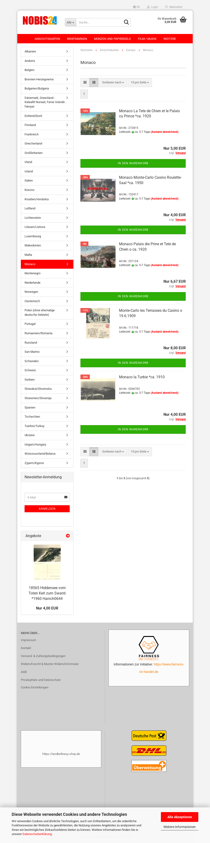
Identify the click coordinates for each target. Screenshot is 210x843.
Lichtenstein (33, 217)
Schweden (32, 361)
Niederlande (32, 282)
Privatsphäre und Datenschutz (41, 680)
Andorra (30, 61)
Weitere (169, 39)
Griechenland (33, 143)
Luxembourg (33, 236)
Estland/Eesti (33, 116)
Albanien (30, 51)
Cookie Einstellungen (34, 687)
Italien (29, 180)
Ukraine (30, 435)
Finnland (30, 125)
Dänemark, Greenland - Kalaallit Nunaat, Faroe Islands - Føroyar (45, 102)
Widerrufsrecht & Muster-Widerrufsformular (50, 664)
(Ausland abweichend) (164, 132)
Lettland (30, 208)
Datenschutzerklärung (37, 834)
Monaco (30, 264)
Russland (31, 342)
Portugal (30, 324)
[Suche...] (70, 22)
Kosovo (29, 190)
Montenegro (32, 273)
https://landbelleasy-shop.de (61, 754)
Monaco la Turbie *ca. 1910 (142, 377)
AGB (24, 672)
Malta (28, 254)
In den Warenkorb (133, 163)
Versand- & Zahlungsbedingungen (43, 656)
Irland (28, 162)
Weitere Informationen (179, 827)
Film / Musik (147, 39)
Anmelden (47, 508)
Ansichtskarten (47, 39)
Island (29, 171)
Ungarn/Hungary (35, 444)
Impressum (28, 640)
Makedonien (33, 245)
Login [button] (152, 7)
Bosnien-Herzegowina (39, 79)
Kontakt (26, 648)
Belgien (29, 70)
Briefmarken (77, 39)
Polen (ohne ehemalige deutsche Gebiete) (40, 312)
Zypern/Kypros (34, 463)
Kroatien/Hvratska (37, 199)
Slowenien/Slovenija (38, 398)
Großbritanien (34, 153)
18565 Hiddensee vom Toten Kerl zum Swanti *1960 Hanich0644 (47, 593)
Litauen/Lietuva (35, 227)
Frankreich (32, 134)
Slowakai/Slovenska (38, 388)
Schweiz (30, 370)
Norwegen (31, 291)
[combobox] (113, 82)
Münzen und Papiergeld (112, 39)
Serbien (30, 379)
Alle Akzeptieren (179, 817)
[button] (137, 7)
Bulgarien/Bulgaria (37, 88)
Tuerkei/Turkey (34, 426)
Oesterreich (32, 301)
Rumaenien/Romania (38, 333)
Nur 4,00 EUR (47, 608)
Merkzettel (173, 7)
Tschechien (32, 416)
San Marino (32, 351)
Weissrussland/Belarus (40, 453)
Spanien (30, 407)
